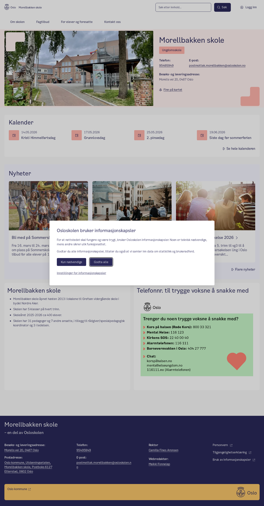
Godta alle (101, 262)
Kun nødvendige (71, 262)
